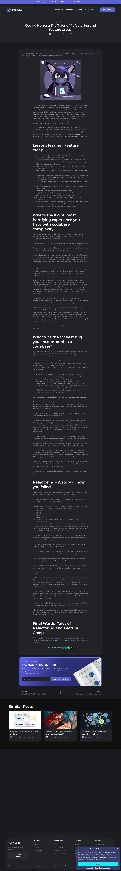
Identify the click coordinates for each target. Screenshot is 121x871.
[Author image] (49, 34)
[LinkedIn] (65, 713)
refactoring (51, 608)
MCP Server (107, 10)
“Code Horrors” (62, 704)
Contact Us (106, 868)
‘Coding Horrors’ (79, 105)
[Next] (114, 792)
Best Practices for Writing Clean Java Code (39, 758)
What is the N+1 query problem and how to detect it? (82, 758)
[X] (71, 713)
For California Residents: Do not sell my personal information (39, 862)
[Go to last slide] (5, 792)
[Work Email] (36, 745)
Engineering (59, 22)
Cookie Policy (90, 868)
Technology (58, 10)
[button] (117, 849)
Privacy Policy (99, 868)
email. (48, 709)
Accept (98, 864)
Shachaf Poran (57, 34)
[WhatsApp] (68, 713)
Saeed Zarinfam (18, 803)
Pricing (79, 10)
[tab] (57, 809)
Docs (93, 10)
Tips (65, 22)
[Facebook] (63, 713)
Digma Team (53, 803)
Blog (87, 10)
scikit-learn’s (62, 197)
